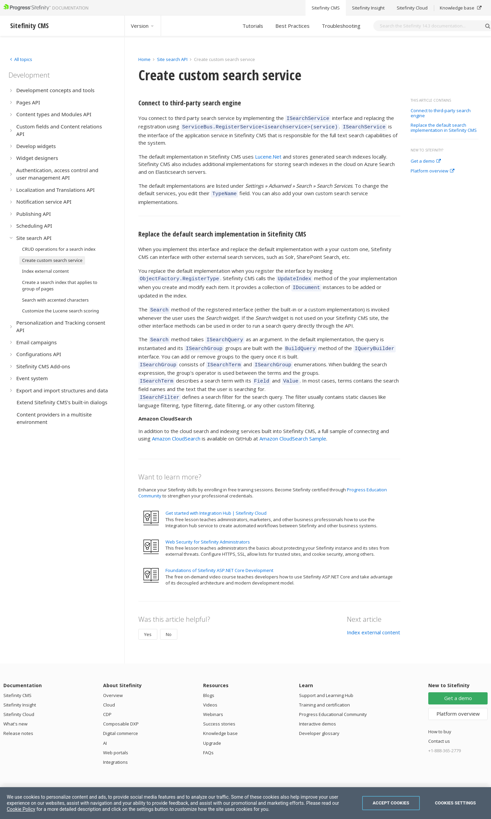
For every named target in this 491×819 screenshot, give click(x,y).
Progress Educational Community (333, 703)
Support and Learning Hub (326, 684)
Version (143, 25)
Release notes (18, 722)
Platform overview (432, 171)
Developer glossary (319, 722)
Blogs (208, 684)
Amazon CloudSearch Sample (292, 427)
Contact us (439, 730)
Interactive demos (317, 713)
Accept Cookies (391, 802)
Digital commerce (120, 722)
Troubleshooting (341, 25)
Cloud (109, 694)
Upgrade (212, 732)
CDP (107, 703)
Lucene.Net (268, 154)
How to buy (439, 720)
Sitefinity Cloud (18, 703)
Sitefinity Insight (19, 694)
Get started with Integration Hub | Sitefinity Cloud (216, 502)
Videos (210, 694)
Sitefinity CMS (17, 684)
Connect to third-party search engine (441, 113)
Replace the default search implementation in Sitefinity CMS (444, 128)
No (169, 623)
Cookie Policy (21, 809)
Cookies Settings (455, 802)
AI (105, 732)
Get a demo (426, 161)
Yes (148, 623)
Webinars (213, 703)
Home (144, 59)
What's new (15, 713)
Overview (113, 684)
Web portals (115, 741)
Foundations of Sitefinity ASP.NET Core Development (219, 559)
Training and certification (324, 694)
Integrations (115, 751)
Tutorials (252, 25)
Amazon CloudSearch (176, 427)
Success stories (219, 713)
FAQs (208, 741)
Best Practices (292, 25)
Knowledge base (220, 722)
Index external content (373, 621)
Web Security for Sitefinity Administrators (207, 531)
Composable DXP (121, 713)
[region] (245, 803)
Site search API (172, 59)
